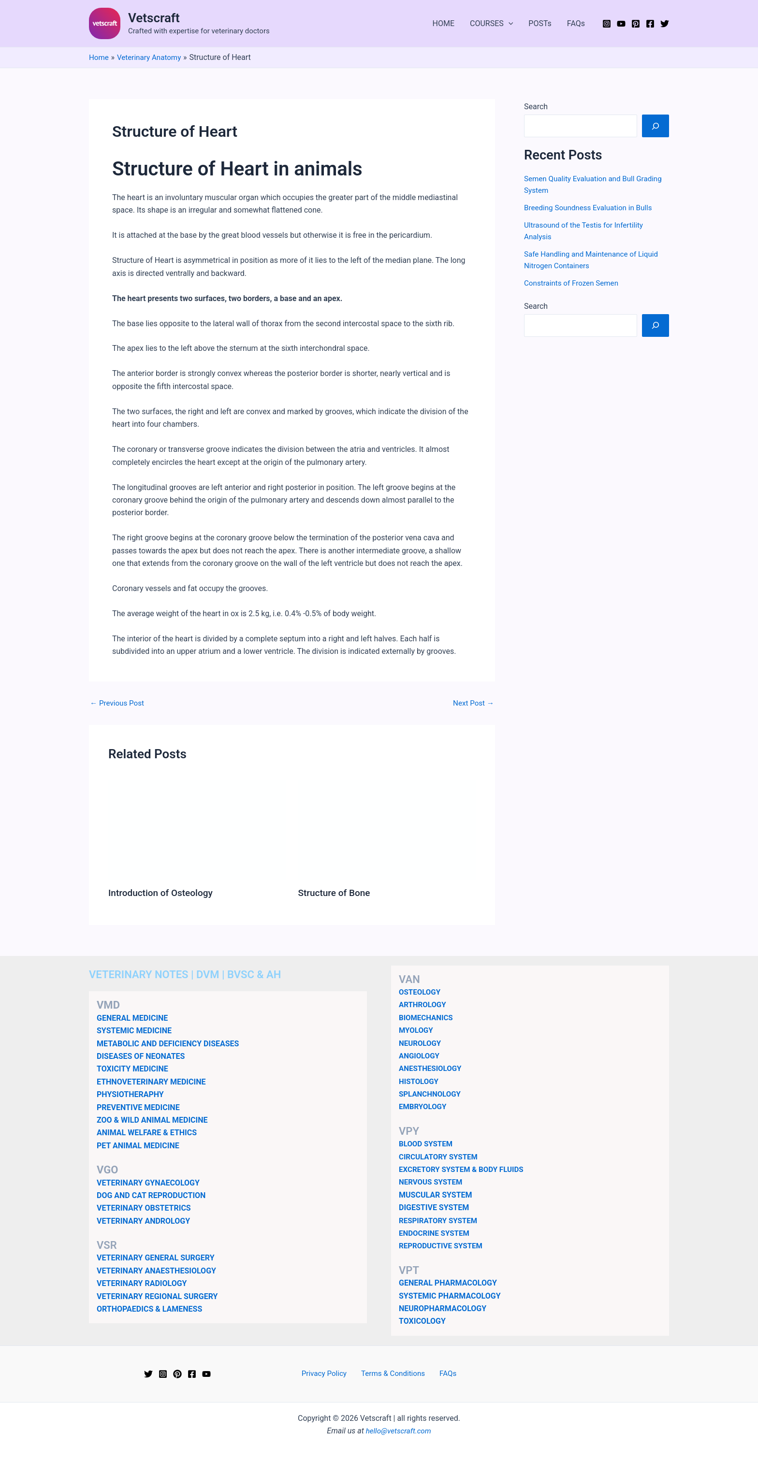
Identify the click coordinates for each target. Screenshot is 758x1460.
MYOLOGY (417, 1029)
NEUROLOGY (421, 1042)
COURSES (491, 23)
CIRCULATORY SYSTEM (440, 1156)
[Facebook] (650, 23)
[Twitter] (664, 23)
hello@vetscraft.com (398, 1430)
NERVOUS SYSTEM (432, 1181)
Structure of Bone (336, 892)
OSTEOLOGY (421, 991)
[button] (508, 23)
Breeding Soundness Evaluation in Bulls (591, 207)
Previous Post (118, 703)
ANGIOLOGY (420, 1055)
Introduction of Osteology (163, 892)
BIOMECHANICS (427, 1017)
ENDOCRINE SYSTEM (436, 1232)
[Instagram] (606, 23)
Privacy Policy (328, 1373)
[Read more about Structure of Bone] (387, 829)
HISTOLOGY (420, 1080)
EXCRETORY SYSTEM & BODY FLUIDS (464, 1168)
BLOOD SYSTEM (427, 1143)
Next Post (472, 703)
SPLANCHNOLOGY (431, 1093)
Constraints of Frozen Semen (574, 283)
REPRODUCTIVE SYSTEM (443, 1245)
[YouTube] (621, 23)
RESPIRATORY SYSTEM (440, 1220)
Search (536, 106)
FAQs (576, 23)
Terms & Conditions (394, 1373)
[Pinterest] (635, 23)
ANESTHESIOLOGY (432, 1067)
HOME (443, 23)
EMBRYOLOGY (424, 1106)
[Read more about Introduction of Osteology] (197, 829)
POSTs (540, 23)
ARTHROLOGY (424, 1004)
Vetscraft (154, 18)
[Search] (655, 126)
